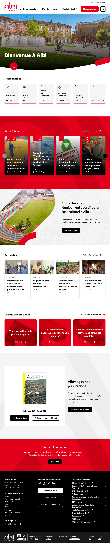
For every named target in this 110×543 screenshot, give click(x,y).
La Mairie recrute (11, 524)
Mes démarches (89, 9)
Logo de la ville (38, 537)
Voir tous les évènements (92, 131)
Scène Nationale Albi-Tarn (81, 513)
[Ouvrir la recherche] (102, 9)
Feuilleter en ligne (19, 418)
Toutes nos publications (80, 409)
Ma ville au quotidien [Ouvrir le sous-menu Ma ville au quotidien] (27, 9)
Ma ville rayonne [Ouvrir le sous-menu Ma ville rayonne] (49, 9)
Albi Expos (76, 519)
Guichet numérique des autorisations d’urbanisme (85, 498)
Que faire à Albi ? (69, 9)
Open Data (100, 537)
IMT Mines (75, 502)
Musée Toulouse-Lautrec (81, 510)
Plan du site (91, 537)
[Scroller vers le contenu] (14, 66)
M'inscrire (55, 462)
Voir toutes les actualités (92, 255)
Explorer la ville (71, 230)
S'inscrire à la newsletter (50, 504)
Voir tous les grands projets (91, 314)
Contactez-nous (99, 3)
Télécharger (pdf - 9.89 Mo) (46, 418)
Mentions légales (49, 537)
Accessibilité (63, 536)
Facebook (44, 483)
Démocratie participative (81, 483)
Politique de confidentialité (75, 537)
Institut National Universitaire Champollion (83, 506)
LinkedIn (53, 483)
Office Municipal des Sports (82, 522)
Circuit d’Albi (76, 516)
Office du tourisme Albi (80, 491)
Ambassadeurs (77, 494)
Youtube (39, 483)
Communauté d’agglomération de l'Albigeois (84, 487)
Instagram (49, 483)
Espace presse (50, 497)
